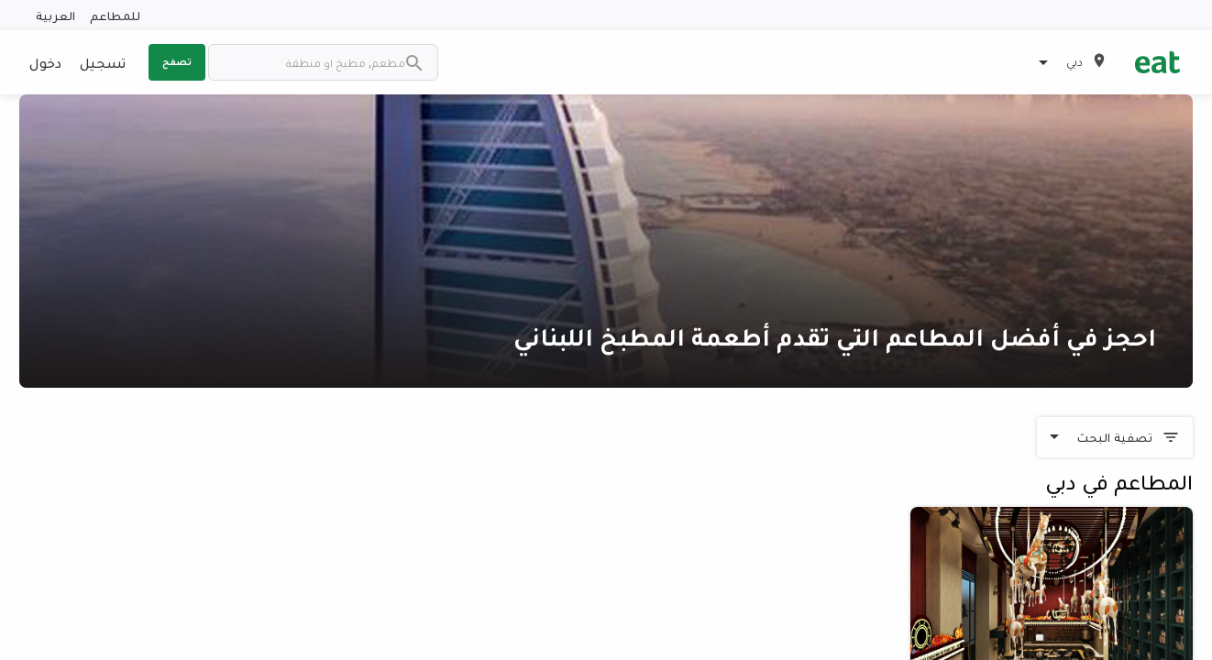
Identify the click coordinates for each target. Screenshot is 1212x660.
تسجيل (103, 62)
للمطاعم (115, 15)
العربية (55, 15)
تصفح (177, 61)
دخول (45, 62)
